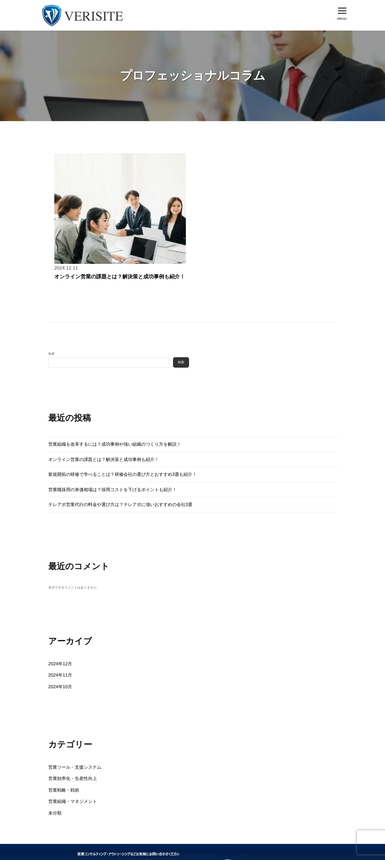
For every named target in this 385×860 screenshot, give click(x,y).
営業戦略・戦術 (59, 762)
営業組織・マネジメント (66, 771)
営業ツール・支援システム (67, 744)
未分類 (53, 780)
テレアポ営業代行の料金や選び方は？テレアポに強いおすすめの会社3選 (100, 491)
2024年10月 (57, 666)
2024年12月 (57, 647)
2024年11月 (57, 656)
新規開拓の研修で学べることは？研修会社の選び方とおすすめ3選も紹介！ (102, 465)
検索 (51, 351)
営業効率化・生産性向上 (66, 753)
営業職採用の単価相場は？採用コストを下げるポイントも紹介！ (95, 478)
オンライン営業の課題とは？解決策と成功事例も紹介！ (99, 276)
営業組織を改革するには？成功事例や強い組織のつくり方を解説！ (96, 440)
